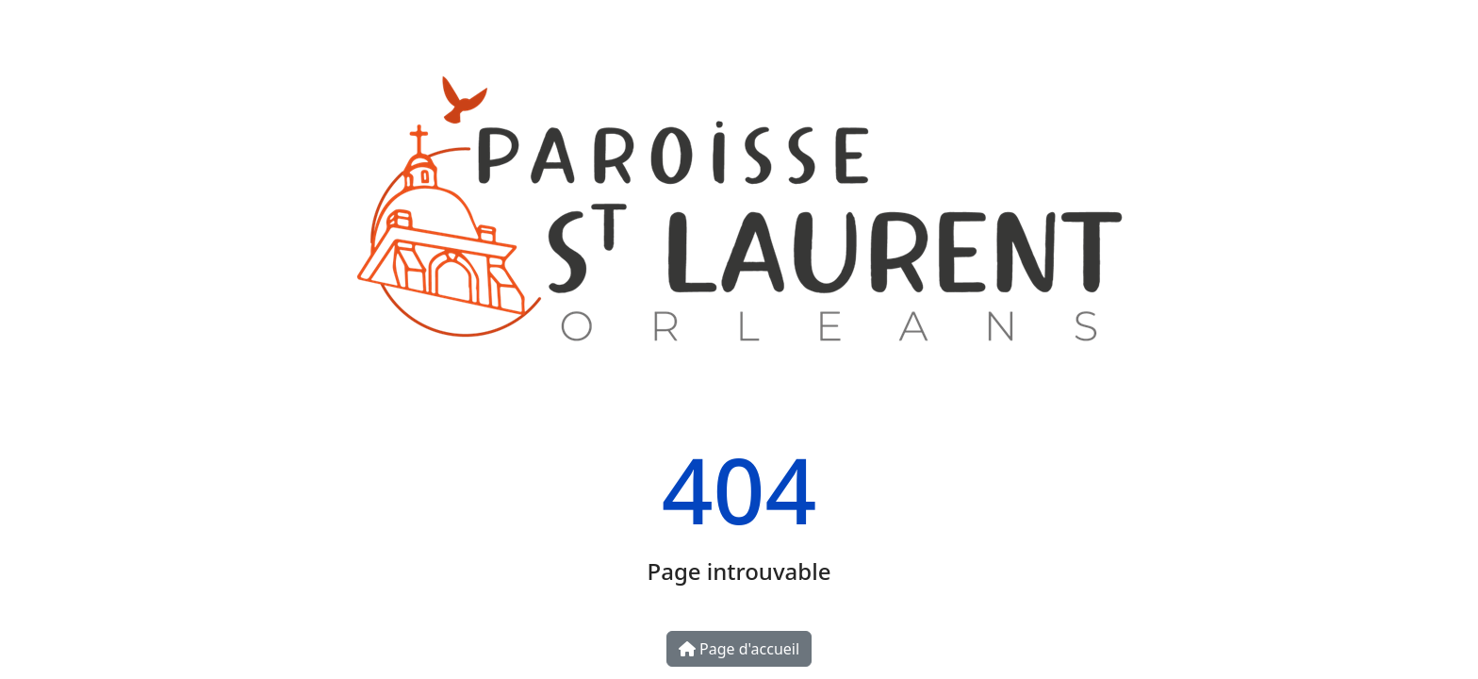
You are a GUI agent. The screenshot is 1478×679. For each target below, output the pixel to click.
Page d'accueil (739, 648)
